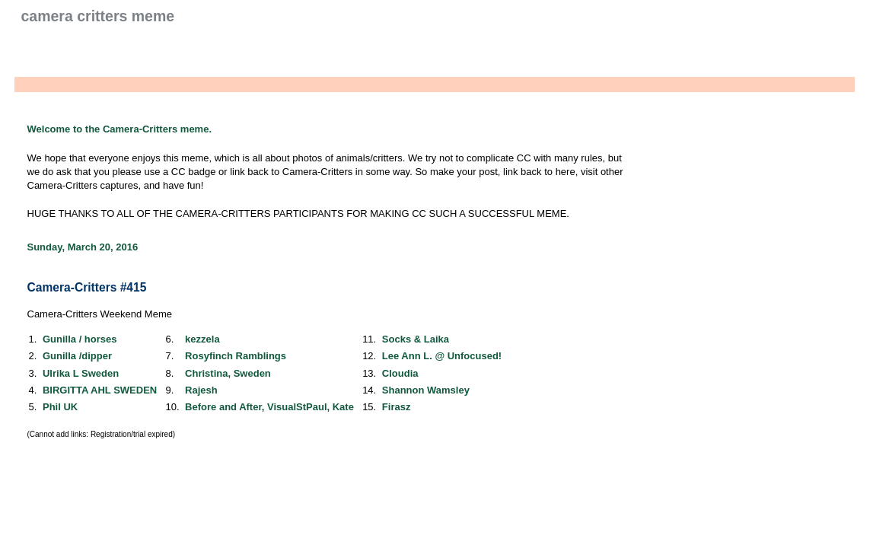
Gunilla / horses (80, 339)
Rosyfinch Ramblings (235, 356)
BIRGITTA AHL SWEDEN (100, 390)
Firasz (396, 407)
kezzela (202, 339)
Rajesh (201, 390)
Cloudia (400, 373)
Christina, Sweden (228, 373)
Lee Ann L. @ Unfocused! (442, 356)
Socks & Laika (415, 339)
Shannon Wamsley (426, 390)
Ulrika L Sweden (81, 373)
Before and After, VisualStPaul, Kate (269, 407)
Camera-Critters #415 (87, 287)
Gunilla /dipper (77, 356)
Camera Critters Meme (98, 16)
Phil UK (60, 407)
